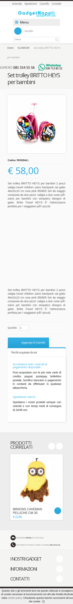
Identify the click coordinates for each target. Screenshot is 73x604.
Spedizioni (30, 3)
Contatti (56, 3)
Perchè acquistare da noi (24, 352)
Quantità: (12, 327)
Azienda (17, 3)
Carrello (44, 3)
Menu (24, 22)
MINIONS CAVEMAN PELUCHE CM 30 (27, 511)
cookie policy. (15, 597)
